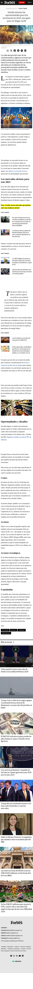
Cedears (21, 630)
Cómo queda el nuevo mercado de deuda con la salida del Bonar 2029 (14, 670)
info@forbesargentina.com (11, 933)
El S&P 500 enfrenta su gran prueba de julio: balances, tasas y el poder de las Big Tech (16, 739)
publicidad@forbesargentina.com (14, 930)
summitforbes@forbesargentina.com (14, 935)
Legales (23, 948)
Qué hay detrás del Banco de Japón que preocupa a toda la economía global (22, 271)
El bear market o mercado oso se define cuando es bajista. (15, 129)
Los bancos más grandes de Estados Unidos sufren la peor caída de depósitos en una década (21, 233)
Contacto (17, 946)
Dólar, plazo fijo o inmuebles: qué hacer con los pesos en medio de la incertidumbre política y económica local (21, 350)
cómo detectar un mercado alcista (15, 171)
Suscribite (21, 2)
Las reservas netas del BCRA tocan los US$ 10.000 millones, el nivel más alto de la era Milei (16, 873)
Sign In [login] (30, 2)
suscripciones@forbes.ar (14, 938)
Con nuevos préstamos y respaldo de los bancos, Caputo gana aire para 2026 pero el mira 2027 (16, 772)
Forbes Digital (22, 8)
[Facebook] (11, 956)
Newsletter (10, 946)
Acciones (5, 630)
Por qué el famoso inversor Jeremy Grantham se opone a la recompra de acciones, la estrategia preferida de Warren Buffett (22, 221)
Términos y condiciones (14, 948)
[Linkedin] (22, 956)
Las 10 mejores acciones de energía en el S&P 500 (21, 339)
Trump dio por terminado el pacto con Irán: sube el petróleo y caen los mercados (16, 806)
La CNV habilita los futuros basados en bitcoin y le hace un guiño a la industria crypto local (22, 261)
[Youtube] (20, 956)
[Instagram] (17, 956)
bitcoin (13, 630)
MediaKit (3, 946)
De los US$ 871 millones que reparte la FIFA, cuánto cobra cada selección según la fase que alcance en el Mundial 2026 (16, 908)
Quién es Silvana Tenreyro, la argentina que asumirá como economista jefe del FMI (16, 839)
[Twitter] (14, 956)
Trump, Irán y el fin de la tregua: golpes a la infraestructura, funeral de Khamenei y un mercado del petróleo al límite (16, 704)
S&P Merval (6, 633)
